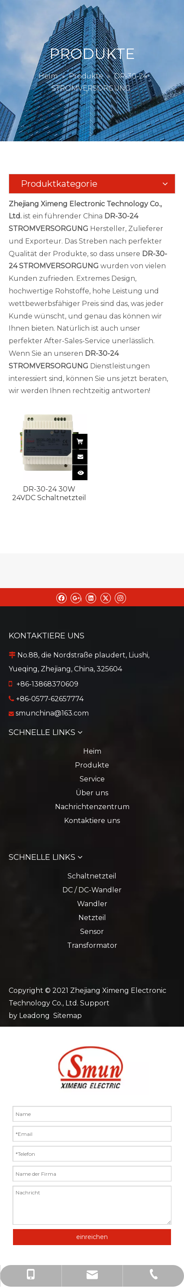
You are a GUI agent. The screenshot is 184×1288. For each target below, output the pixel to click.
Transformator (92, 945)
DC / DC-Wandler (92, 890)
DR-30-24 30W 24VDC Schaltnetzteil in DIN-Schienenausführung (49, 493)
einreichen (92, 1237)
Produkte (92, 765)
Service (92, 779)
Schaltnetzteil (92, 876)
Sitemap (67, 1016)
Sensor (92, 931)
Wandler (92, 904)
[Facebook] (61, 597)
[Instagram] (120, 597)
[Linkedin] (90, 597)
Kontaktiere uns (92, 820)
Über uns (92, 793)
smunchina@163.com (52, 713)
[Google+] (76, 597)
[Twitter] (105, 597)
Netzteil (92, 918)
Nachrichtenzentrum (92, 807)
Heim (92, 751)
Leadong (34, 1016)
